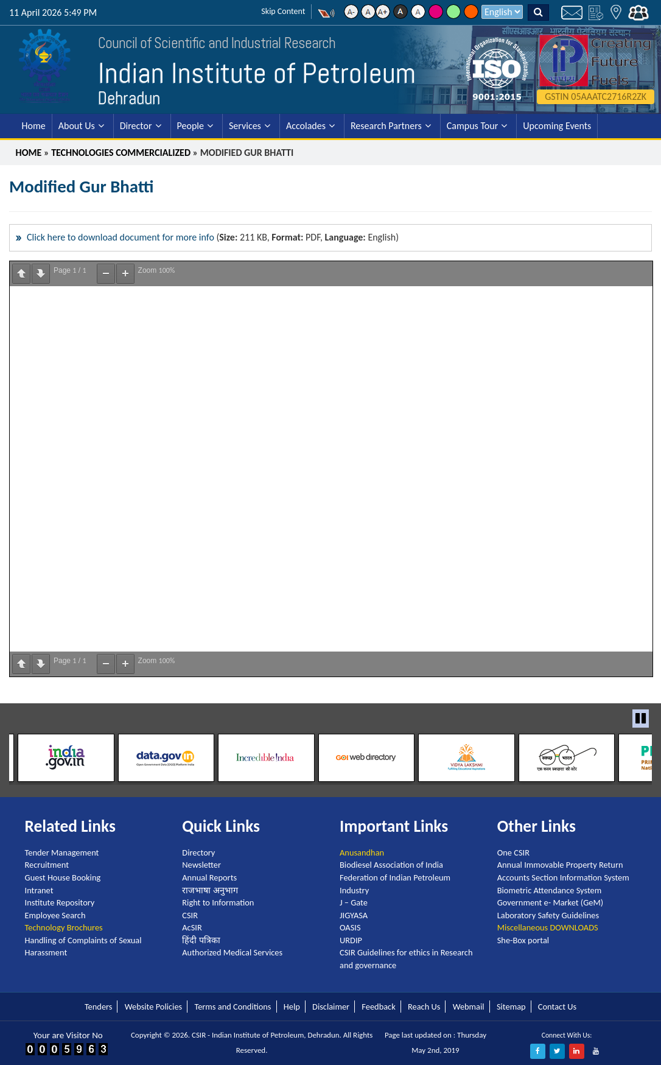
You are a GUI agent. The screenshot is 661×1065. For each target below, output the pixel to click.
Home (34, 126)
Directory (198, 852)
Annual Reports (209, 877)
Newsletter (201, 864)
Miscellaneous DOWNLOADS (547, 927)
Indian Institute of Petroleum (258, 72)
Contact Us (557, 1005)
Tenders (99, 1005)
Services (245, 126)
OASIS (350, 927)
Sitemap (511, 1005)
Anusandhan (362, 852)
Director (136, 126)
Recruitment (47, 864)
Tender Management (62, 852)
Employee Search (55, 915)
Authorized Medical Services (232, 952)
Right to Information (218, 902)
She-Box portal (523, 940)
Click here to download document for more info (120, 237)
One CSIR (513, 852)
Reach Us (424, 1005)
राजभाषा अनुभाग (209, 889)
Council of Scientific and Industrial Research (210, 42)
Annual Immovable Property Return (560, 864)
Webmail (468, 1005)
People (190, 126)
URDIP (351, 940)
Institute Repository (60, 902)
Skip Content (283, 11)
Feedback (378, 1005)
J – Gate (354, 902)
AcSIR (191, 927)
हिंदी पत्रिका (201, 940)
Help (292, 1005)
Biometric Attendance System (549, 889)
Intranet (39, 889)
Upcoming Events (557, 126)
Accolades (306, 126)
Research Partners (386, 126)
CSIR (190, 915)
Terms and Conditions (232, 1005)
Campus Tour (472, 126)
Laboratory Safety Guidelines (548, 915)
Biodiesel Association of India (391, 864)
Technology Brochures (64, 927)
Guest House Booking (63, 877)
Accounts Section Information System (563, 877)
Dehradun (129, 98)
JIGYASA (354, 915)
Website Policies (153, 1005)
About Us (76, 126)
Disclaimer (330, 1005)
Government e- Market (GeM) (550, 902)
